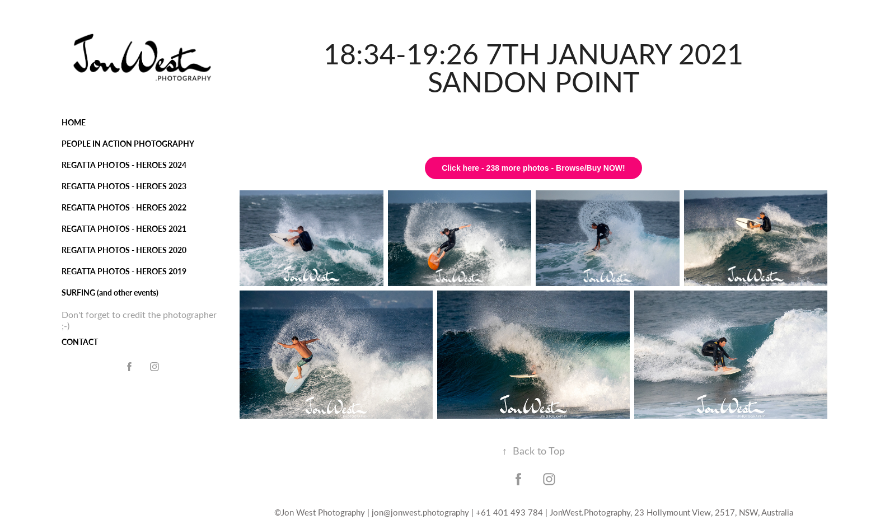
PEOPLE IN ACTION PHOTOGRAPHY (128, 143)
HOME (74, 122)
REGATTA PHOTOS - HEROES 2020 (124, 250)
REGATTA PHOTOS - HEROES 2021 (124, 228)
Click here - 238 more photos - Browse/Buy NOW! (533, 167)
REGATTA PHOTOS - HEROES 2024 (124, 165)
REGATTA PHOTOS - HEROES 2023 (124, 186)
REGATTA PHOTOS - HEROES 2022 (124, 207)
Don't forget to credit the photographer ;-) (139, 319)
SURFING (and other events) (110, 292)
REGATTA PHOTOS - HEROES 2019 (124, 271)
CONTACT (80, 341)
